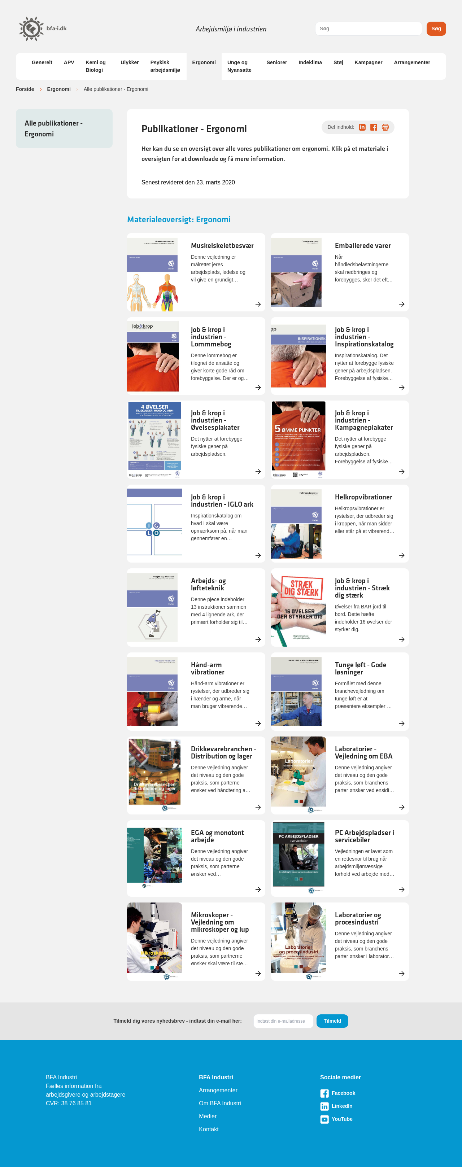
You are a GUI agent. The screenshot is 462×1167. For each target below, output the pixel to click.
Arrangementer (412, 62)
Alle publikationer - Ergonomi (54, 128)
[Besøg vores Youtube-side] (368, 1119)
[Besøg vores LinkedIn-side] (368, 1106)
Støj (338, 62)
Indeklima (310, 62)
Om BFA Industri (220, 1103)
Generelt (42, 62)
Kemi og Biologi (96, 66)
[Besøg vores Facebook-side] (368, 1093)
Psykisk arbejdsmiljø (165, 66)
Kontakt (208, 1129)
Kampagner (369, 62)
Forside (25, 89)
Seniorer (277, 62)
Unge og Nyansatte (239, 66)
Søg (436, 28)
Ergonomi (204, 62)
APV (69, 62)
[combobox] (368, 29)
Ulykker (130, 62)
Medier (208, 1116)
